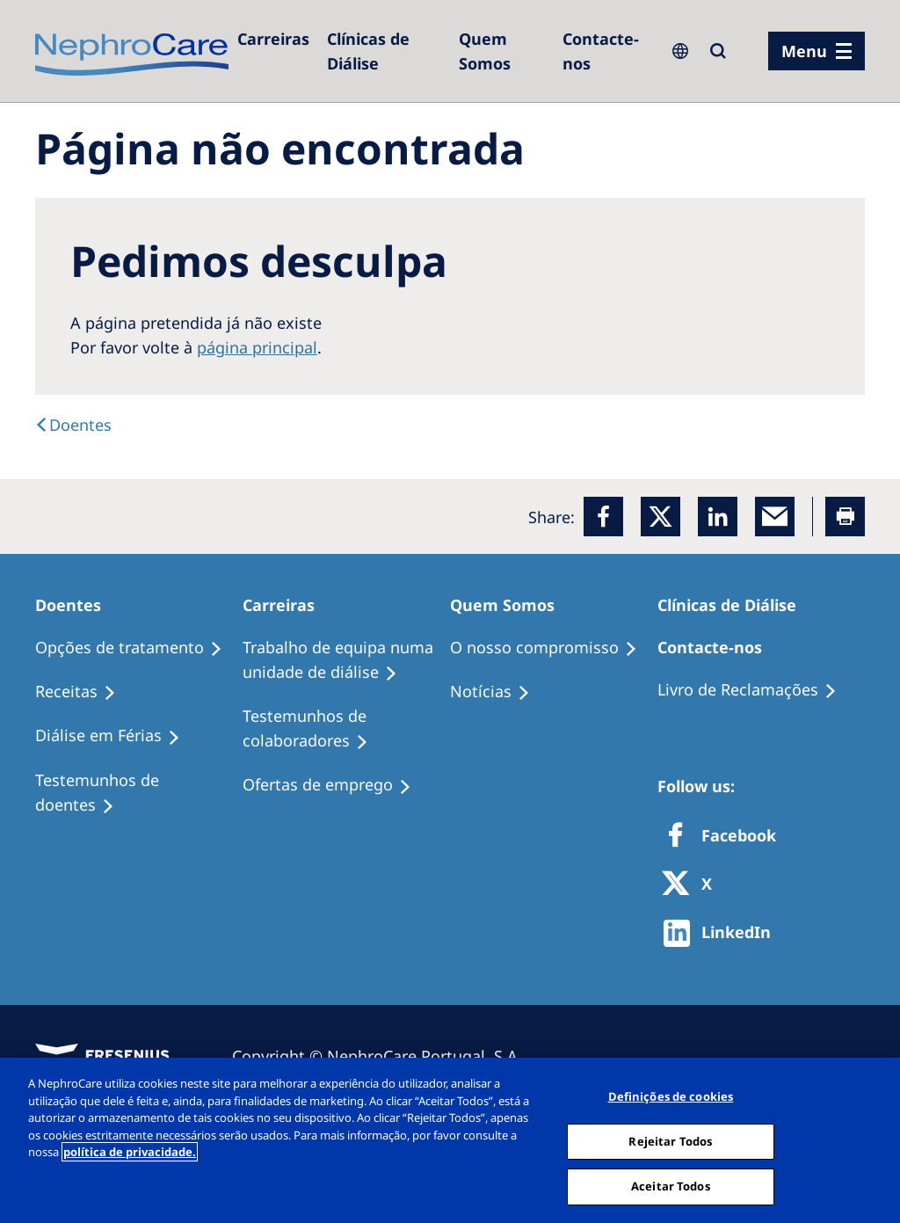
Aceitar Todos (670, 1186)
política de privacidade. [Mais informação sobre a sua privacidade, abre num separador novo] (129, 1152)
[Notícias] (498, 692)
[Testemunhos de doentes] (139, 793)
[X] (692, 885)
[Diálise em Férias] (115, 736)
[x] (660, 516)
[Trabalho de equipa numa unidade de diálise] (346, 660)
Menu (804, 51)
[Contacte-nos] (605, 51)
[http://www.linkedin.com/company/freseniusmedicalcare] (722, 933)
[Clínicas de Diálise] (384, 51)
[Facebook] (603, 516)
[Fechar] (872, 1138)
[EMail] (775, 516)
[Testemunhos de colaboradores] (346, 728)
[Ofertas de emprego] (335, 785)
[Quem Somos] (501, 51)
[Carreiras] (273, 38)
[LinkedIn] (717, 516)
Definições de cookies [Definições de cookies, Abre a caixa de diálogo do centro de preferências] (671, 1096)
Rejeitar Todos (670, 1141)
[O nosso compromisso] (551, 648)
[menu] (816, 51)
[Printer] (845, 516)
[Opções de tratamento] (136, 648)
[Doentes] (73, 424)
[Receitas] (83, 692)
